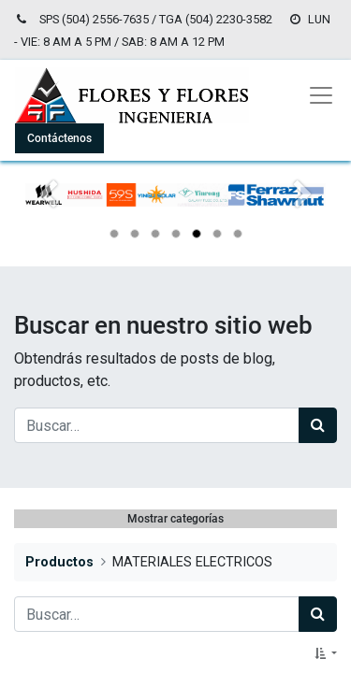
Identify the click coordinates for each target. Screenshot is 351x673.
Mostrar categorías (175, 518)
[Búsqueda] (318, 425)
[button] (325, 653)
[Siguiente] (303, 224)
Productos (59, 562)
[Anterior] (47, 224)
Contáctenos (59, 138)
